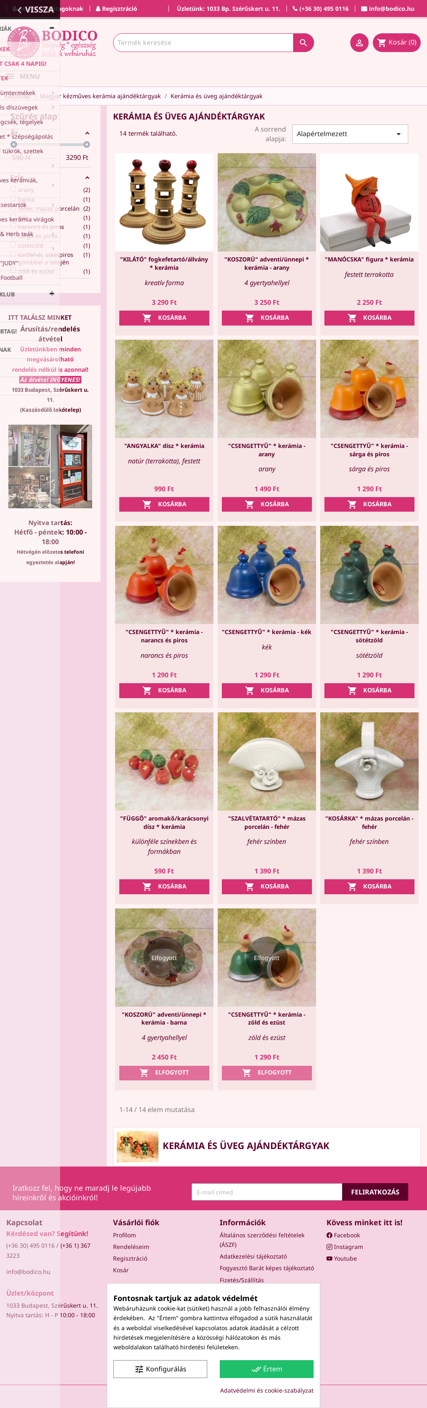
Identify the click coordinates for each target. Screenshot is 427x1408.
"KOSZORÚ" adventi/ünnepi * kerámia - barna (164, 1018)
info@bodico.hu (28, 1272)
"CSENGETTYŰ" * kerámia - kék (266, 632)
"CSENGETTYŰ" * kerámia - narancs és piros (164, 636)
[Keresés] (213, 42)
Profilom (124, 1235)
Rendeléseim (131, 1247)
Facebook (343, 1235)
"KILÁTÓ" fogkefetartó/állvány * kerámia (164, 263)
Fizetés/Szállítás (242, 1280)
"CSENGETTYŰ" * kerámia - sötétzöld (369, 636)
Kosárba (164, 318)
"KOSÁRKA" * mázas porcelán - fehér (369, 822)
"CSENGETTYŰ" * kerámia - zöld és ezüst (266, 1018)
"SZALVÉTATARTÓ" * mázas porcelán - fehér (267, 822)
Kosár (121, 1270)
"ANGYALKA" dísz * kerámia (164, 446)
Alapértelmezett (350, 134)
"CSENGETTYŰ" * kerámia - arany (266, 450)
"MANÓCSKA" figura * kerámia (369, 259)
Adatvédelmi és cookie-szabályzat (267, 1390)
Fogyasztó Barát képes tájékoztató (267, 1268)
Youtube (342, 1258)
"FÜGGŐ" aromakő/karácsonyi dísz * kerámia (164, 822)
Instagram (345, 1247)
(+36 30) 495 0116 (30, 1245)
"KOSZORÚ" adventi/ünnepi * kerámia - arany (266, 263)
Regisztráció (130, 1258)
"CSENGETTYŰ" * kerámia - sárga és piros (369, 450)
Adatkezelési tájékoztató (253, 1256)
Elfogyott (164, 1073)
